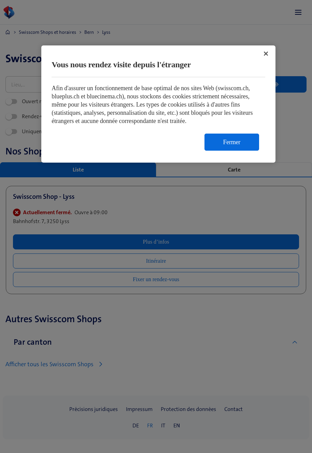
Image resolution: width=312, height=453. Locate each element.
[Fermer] (265, 53)
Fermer (231, 142)
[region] (158, 104)
